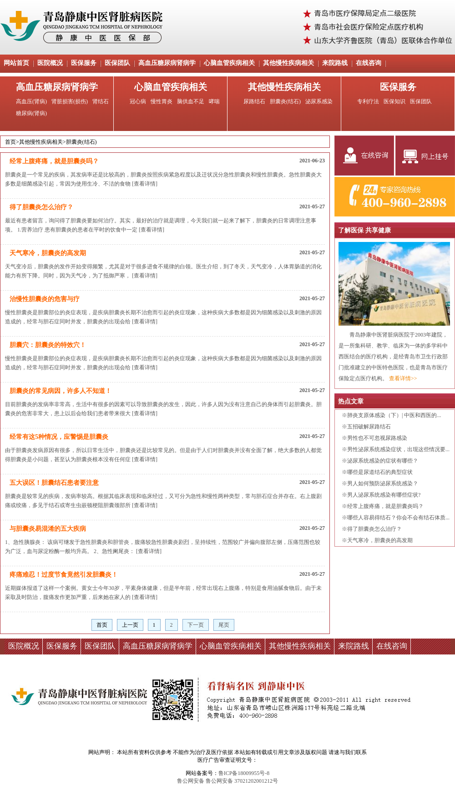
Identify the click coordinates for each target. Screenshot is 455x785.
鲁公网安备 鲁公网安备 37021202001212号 (227, 781)
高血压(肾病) (31, 101)
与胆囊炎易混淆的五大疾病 (48, 528)
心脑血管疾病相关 (229, 63)
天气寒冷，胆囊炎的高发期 (48, 253)
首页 (10, 142)
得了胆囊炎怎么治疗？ (41, 207)
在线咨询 (368, 63)
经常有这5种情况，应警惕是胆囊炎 (59, 436)
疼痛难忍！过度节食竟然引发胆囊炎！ (64, 574)
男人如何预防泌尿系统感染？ (382, 483)
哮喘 (214, 101)
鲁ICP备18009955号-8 (244, 773)
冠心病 (138, 101)
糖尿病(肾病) (31, 113)
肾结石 (100, 101)
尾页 (223, 625)
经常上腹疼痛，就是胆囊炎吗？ (54, 161)
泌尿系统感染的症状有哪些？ (382, 461)
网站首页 (16, 63)
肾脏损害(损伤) (69, 101)
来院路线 (335, 63)
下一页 (195, 625)
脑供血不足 (190, 101)
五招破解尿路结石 (369, 426)
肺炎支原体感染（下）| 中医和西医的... (394, 415)
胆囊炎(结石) (285, 101)
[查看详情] (144, 184)
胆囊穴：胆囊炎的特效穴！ (48, 345)
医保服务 (83, 63)
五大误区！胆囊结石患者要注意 (54, 482)
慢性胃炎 (161, 101)
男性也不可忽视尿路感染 (377, 438)
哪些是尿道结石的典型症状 (380, 472)
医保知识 (394, 101)
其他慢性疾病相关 (288, 63)
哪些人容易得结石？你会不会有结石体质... (398, 517)
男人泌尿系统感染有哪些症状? (383, 495)
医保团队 (117, 63)
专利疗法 (368, 101)
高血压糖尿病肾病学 (167, 63)
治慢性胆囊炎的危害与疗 (45, 299)
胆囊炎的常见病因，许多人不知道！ (60, 390)
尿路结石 (254, 101)
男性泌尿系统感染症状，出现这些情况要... (398, 449)
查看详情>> (403, 378)
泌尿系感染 (319, 101)
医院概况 (50, 63)
